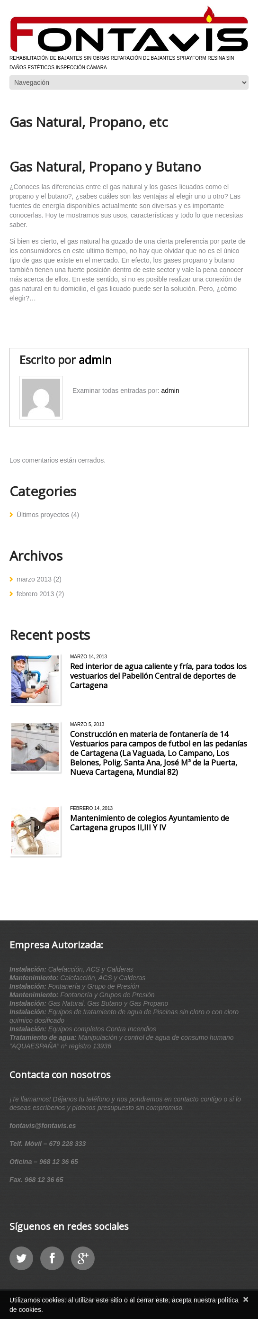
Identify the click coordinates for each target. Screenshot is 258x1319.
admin (95, 359)
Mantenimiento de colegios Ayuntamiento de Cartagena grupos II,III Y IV (149, 823)
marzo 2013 (34, 579)
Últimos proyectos (43, 515)
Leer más (82, 700)
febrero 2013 (35, 594)
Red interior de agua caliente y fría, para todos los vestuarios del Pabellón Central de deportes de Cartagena (158, 676)
